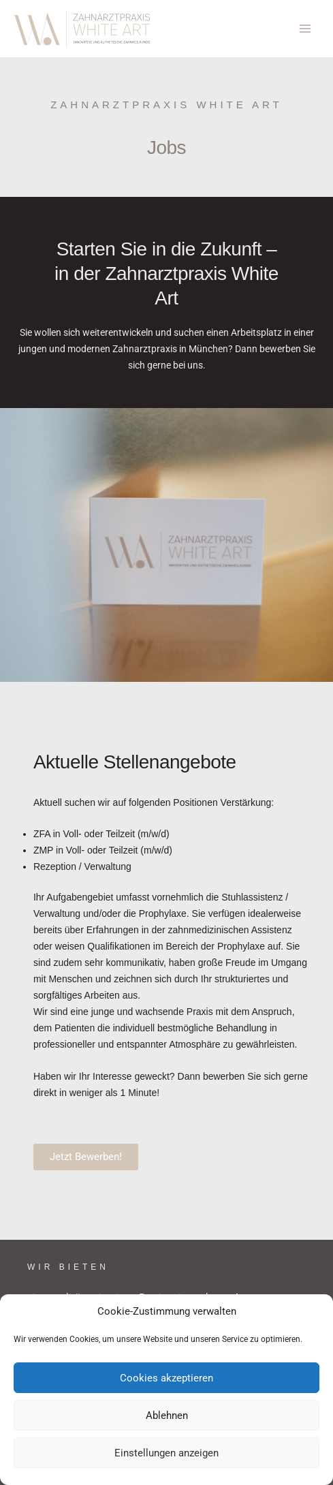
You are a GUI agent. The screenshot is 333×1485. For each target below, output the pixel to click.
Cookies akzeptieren (166, 1378)
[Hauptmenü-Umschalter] (305, 28)
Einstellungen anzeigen (166, 1453)
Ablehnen (167, 1415)
